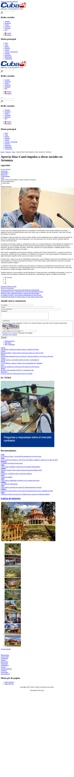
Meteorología (5, 656)
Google (14, 286)
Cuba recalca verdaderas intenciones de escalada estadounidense (20, 468)
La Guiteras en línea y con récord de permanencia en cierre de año (21, 295)
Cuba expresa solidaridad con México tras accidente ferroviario (20, 482)
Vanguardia (4, 665)
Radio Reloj (4, 663)
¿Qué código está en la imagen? (12, 332)
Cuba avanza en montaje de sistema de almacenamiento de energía (21, 489)
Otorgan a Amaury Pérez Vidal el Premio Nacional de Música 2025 (21, 471)
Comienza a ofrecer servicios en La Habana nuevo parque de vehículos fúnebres (25, 496)
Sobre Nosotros (9, 683)
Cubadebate (4, 660)
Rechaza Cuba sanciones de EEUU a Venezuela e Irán (17, 371)
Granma (3, 668)
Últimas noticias (10, 342)
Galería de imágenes (11, 500)
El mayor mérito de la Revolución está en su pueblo (16, 375)
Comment (4, 311)
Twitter (7, 25)
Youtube (7, 21)
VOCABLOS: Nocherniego (9, 485)
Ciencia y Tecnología (11, 52)
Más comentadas (10, 346)
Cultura (7, 50)
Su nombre (4, 305)
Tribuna (3, 661)
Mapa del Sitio (9, 685)
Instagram (8, 23)
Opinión (7, 53)
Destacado (4, 373)
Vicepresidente (5, 176)
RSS (6, 30)
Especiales (8, 55)
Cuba (6, 45)
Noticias (8, 152)
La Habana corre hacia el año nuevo (12, 465)
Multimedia (8, 57)
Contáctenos (8, 58)
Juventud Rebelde (6, 670)
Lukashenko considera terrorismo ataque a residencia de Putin (20, 351)
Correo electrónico (7, 309)
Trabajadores (5, 667)
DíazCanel (4, 174)
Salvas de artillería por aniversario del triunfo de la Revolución (20, 290)
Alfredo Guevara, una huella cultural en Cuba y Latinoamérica (20, 361)
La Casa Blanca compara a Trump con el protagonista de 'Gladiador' (21, 364)
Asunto (3, 307)
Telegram (7, 28)
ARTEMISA (5, 173)
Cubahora (4, 672)
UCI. (42, 692)
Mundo (7, 46)
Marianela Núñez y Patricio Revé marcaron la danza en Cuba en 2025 (22, 354)
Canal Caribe (5, 658)
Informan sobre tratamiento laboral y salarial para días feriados (20, 293)
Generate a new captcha (9, 336)
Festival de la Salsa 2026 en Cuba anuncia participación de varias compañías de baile (27, 492)
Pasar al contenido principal (9, 1)
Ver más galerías (6, 650)
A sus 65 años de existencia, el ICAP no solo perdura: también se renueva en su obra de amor (29, 461)
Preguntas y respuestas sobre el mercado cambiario (16, 475)
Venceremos (4, 673)
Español (8, 35)
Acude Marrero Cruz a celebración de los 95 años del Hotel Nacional (22, 291)
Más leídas (8, 344)
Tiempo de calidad (6, 478)
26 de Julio (4, 171)
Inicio (6, 43)
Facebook (8, 26)
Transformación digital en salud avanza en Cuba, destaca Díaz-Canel (22, 297)
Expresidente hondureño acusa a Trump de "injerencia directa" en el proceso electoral (27, 358)
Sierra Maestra (5, 675)
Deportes (7, 48)
